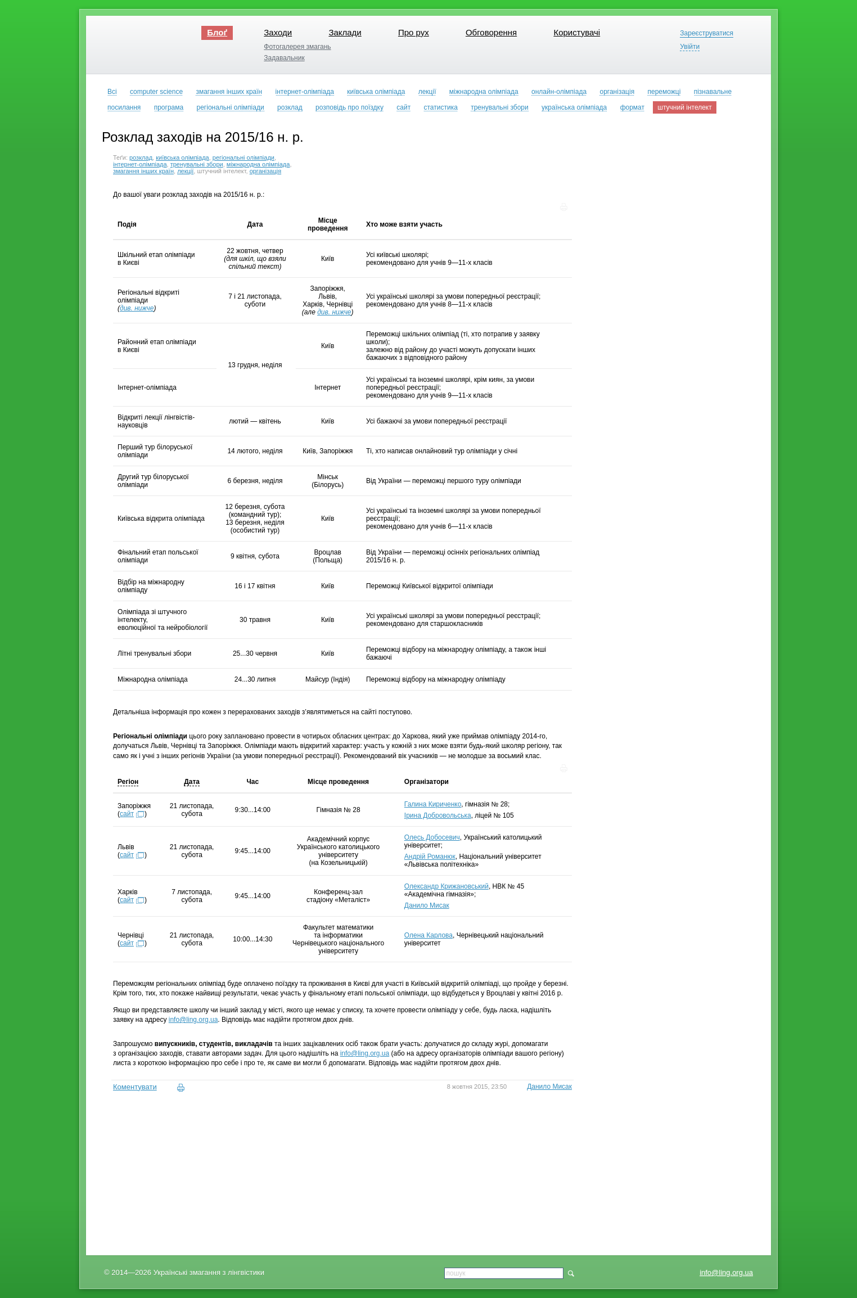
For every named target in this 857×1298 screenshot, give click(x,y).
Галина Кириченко (433, 804)
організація (266, 171)
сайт (127, 814)
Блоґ (217, 32)
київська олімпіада (182, 157)
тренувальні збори (196, 164)
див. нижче (137, 308)
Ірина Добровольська (437, 815)
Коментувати (135, 1087)
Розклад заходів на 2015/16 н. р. (203, 137)
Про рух (413, 32)
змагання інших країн (143, 171)
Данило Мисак (426, 905)
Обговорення (491, 32)
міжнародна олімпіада (258, 164)
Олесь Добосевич (432, 837)
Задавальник (284, 58)
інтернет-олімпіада (140, 164)
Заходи (278, 32)
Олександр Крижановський (446, 886)
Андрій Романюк (429, 856)
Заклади (344, 32)
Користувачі (576, 32)
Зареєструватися (706, 33)
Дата (192, 782)
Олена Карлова (428, 935)
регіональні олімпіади (243, 157)
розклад (140, 157)
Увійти (690, 47)
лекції (185, 171)
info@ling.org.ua (726, 1272)
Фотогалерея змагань (297, 47)
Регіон (128, 782)
